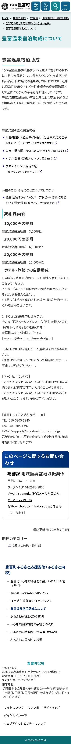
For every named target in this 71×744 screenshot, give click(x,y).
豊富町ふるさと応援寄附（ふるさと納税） (28, 23)
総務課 (34, 18)
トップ (5, 18)
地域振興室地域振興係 (55, 18)
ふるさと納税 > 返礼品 (26, 545)
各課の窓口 (19, 18)
